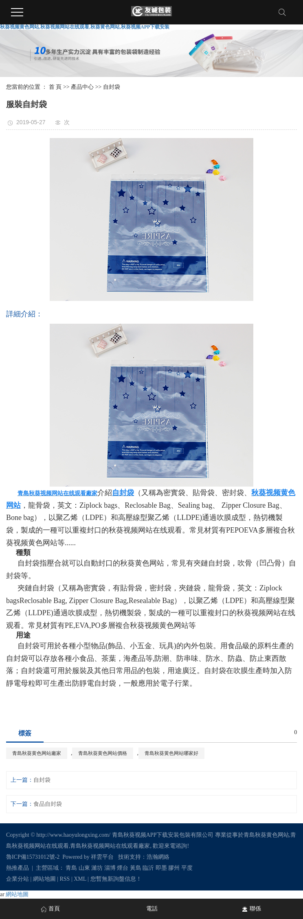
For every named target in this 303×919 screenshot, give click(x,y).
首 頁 (55, 87)
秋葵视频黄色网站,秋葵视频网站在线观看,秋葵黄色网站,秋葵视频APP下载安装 (84, 27)
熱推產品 (17, 868)
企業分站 (17, 879)
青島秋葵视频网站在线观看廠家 (110, 846)
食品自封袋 (47, 804)
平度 (187, 868)
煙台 (122, 868)
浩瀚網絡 (158, 857)
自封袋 (111, 87)
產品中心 (82, 87)
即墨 (161, 868)
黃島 (135, 868)
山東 (84, 868)
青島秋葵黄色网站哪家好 (171, 753)
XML (80, 879)
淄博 (110, 868)
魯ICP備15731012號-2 (32, 857)
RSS (65, 879)
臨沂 (148, 868)
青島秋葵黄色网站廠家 (36, 753)
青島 (71, 868)
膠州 (174, 868)
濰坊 (97, 868)
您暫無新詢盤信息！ (116, 879)
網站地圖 (44, 879)
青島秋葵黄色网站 (266, 835)
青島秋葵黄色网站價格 (102, 753)
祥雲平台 (102, 857)
